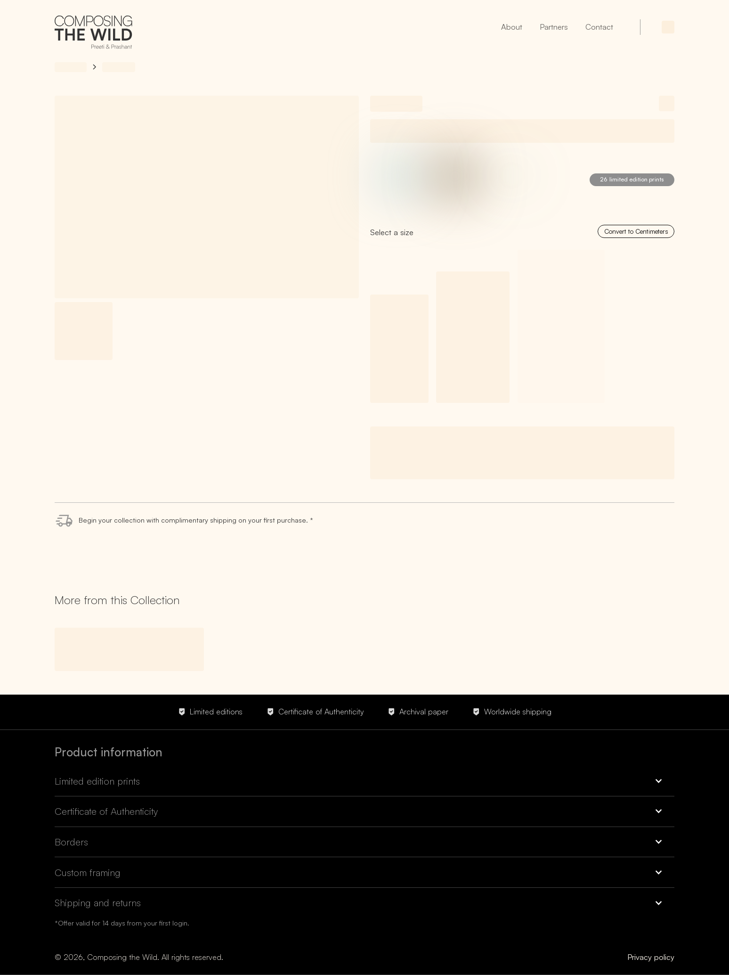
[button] (364, 785)
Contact (599, 27)
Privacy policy (650, 957)
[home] (93, 34)
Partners (554, 27)
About (511, 27)
